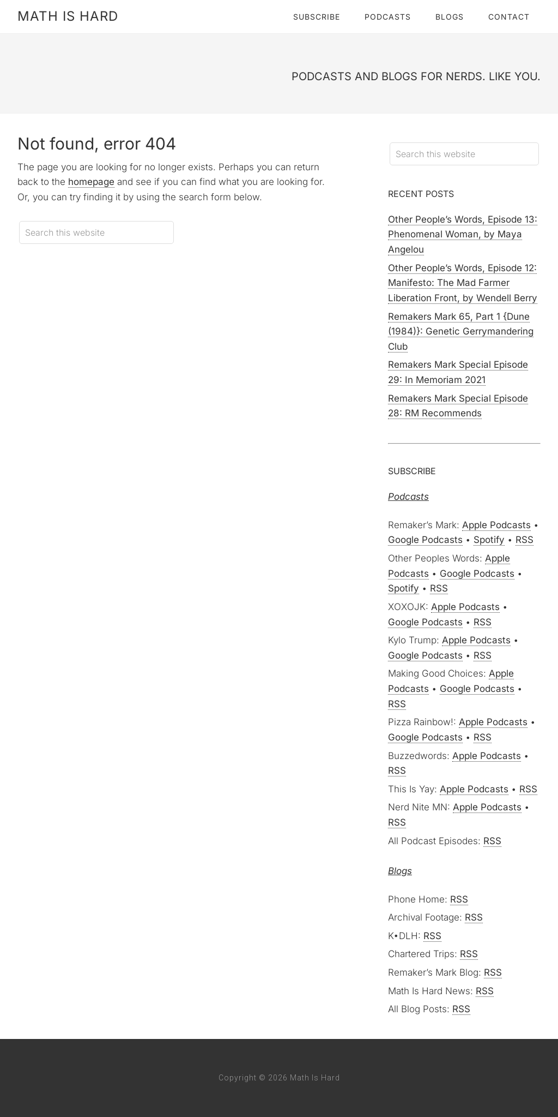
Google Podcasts (425, 539)
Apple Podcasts (496, 524)
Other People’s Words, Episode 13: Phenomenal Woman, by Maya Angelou (462, 234)
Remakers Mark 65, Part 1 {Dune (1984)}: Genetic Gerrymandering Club (460, 331)
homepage (91, 181)
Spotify (489, 539)
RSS (524, 539)
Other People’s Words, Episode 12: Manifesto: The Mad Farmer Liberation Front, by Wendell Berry (462, 282)
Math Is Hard (67, 16)
